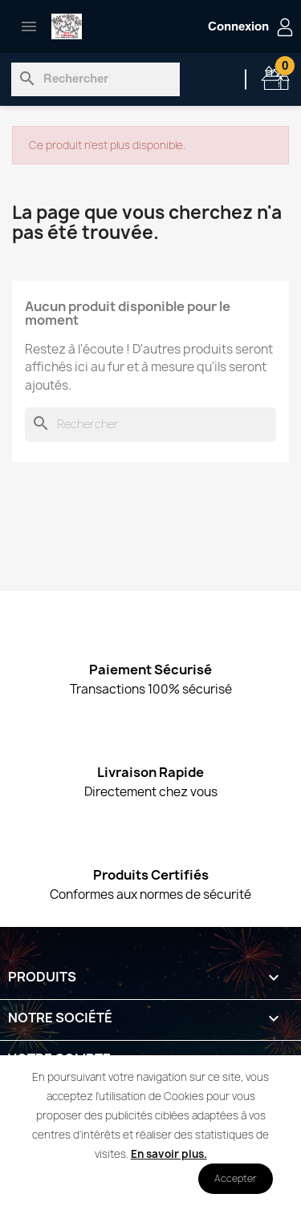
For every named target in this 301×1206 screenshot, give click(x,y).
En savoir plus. (169, 1154)
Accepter (235, 1178)
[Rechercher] (95, 79)
